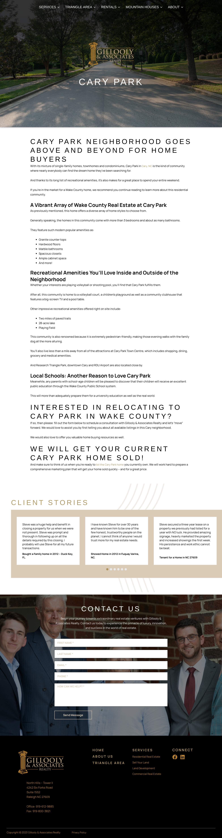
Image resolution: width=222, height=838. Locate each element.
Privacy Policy (80, 832)
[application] (55, 7)
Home (98, 749)
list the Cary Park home (111, 464)
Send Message (73, 715)
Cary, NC (147, 166)
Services (143, 749)
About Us (103, 756)
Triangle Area (109, 762)
